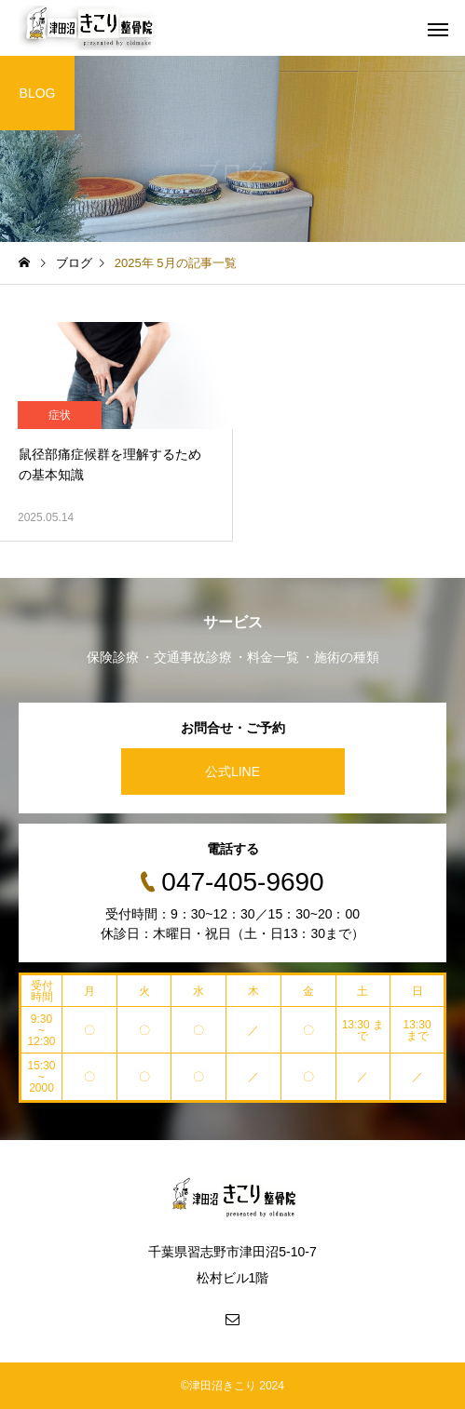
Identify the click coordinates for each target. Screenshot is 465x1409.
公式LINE (232, 771)
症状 (59, 415)
